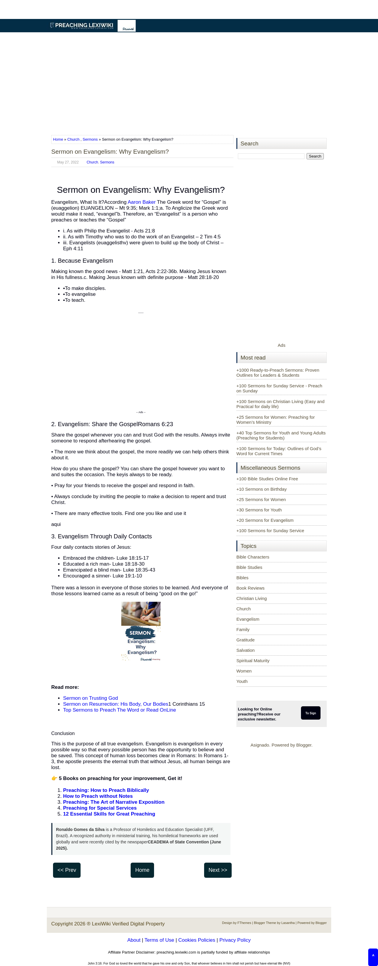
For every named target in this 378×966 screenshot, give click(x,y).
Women (244, 670)
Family (242, 629)
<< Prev (66, 870)
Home (58, 139)
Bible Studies (249, 567)
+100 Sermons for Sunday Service (270, 530)
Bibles (242, 577)
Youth (242, 681)
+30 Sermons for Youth (259, 509)
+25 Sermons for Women (261, 499)
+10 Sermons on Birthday (261, 489)
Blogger (303, 744)
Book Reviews (250, 587)
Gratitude (245, 639)
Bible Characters (252, 556)
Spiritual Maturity (253, 660)
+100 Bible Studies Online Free (267, 478)
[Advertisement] (189, 84)
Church (73, 139)
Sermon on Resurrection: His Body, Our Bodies (115, 704)
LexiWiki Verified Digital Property (128, 924)
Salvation (245, 650)
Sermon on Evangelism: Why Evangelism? (110, 151)
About (133, 940)
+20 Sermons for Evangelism (265, 520)
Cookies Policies (196, 940)
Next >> (218, 870)
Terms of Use (159, 940)
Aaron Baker (142, 202)
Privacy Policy (235, 940)
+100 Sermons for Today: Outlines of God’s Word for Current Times (278, 451)
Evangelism (248, 619)
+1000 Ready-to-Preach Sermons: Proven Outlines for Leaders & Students (277, 373)
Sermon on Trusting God (90, 698)
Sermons (90, 139)
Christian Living (251, 598)
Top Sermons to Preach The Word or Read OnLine (119, 710)
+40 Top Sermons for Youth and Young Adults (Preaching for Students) (281, 435)
